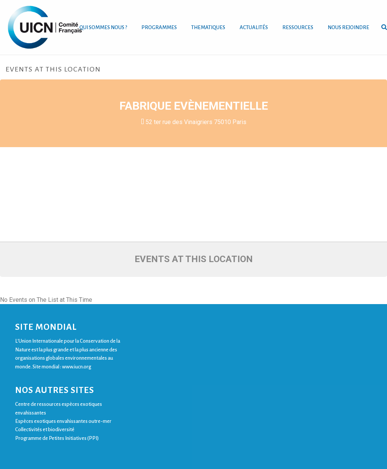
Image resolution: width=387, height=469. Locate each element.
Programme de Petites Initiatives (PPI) (57, 438)
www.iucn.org (76, 367)
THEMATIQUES (208, 27)
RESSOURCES (297, 27)
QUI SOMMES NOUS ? (103, 27)
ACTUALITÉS (254, 27)
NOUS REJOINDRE (348, 27)
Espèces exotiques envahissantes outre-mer (63, 421)
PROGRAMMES (159, 27)
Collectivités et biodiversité (44, 429)
